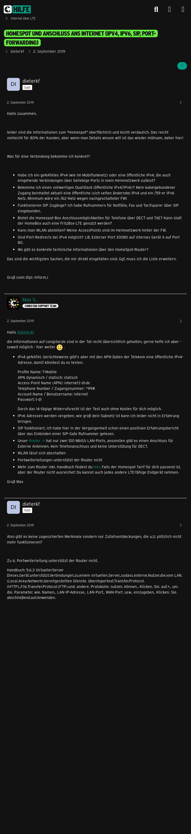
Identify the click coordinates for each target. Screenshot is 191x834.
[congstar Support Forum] (17, 9)
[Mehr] (180, 102)
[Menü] (183, 9)
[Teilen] (182, 66)
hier (96, 466)
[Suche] (156, 9)
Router (35, 440)
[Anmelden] (169, 9)
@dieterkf (25, 332)
